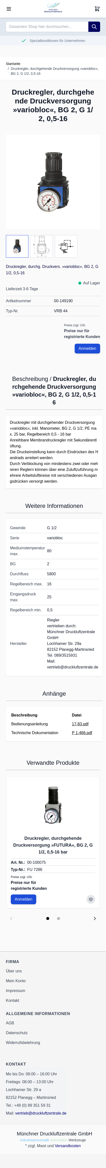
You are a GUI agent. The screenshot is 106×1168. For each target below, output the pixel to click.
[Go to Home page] (53, 9)
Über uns (14, 971)
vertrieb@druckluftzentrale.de (40, 1113)
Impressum (15, 991)
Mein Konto (16, 981)
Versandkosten (68, 1146)
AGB (10, 1023)
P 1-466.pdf (82, 733)
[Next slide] (94, 918)
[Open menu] (9, 9)
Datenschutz (17, 1033)
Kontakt (12, 1000)
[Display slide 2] (58, 918)
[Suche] (94, 27)
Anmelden (87, 348)
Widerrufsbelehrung (23, 1043)
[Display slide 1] (47, 918)
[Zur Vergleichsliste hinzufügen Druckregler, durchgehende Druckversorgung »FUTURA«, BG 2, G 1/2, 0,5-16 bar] (90, 899)
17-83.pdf (80, 724)
